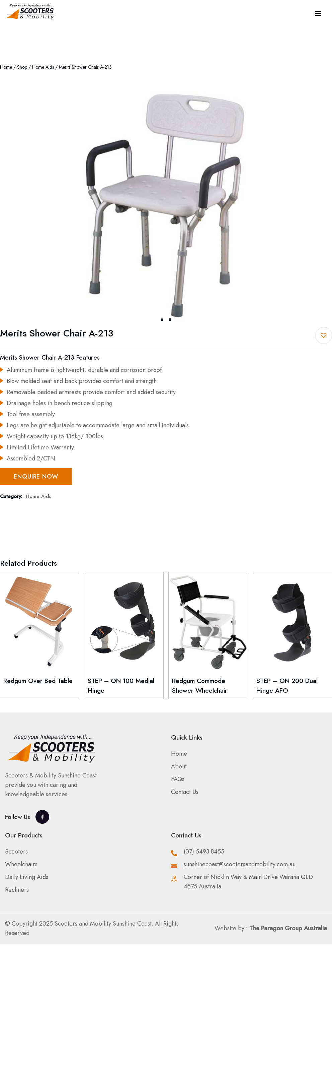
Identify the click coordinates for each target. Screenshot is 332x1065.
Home (6, 67)
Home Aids (43, 67)
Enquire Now (36, 476)
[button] (323, 335)
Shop (22, 67)
